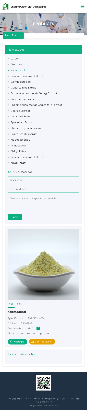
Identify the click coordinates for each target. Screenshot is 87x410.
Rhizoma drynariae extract (27, 128)
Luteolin (15, 58)
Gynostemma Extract (24, 87)
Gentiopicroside (21, 81)
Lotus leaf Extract (22, 116)
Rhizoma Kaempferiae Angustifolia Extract (36, 104)
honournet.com (50, 405)
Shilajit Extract (19, 151)
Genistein (16, 64)
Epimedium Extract (22, 122)
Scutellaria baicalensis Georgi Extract (34, 93)
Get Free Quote (43, 341)
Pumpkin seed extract (24, 99)
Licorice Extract (20, 110)
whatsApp (19, 341)
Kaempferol (18, 70)
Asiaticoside (18, 145)
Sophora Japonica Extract (27, 76)
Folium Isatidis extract (24, 134)
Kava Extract (19, 162)
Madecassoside (20, 139)
